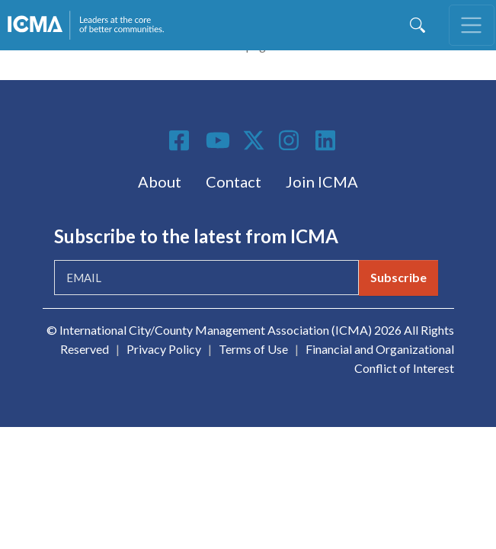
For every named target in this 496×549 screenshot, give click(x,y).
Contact (233, 181)
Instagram (291, 140)
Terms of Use (253, 349)
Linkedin (327, 140)
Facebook (181, 140)
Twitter (254, 140)
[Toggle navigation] (471, 25)
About (159, 181)
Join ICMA (322, 181)
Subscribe (398, 277)
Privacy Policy (163, 349)
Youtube (218, 141)
